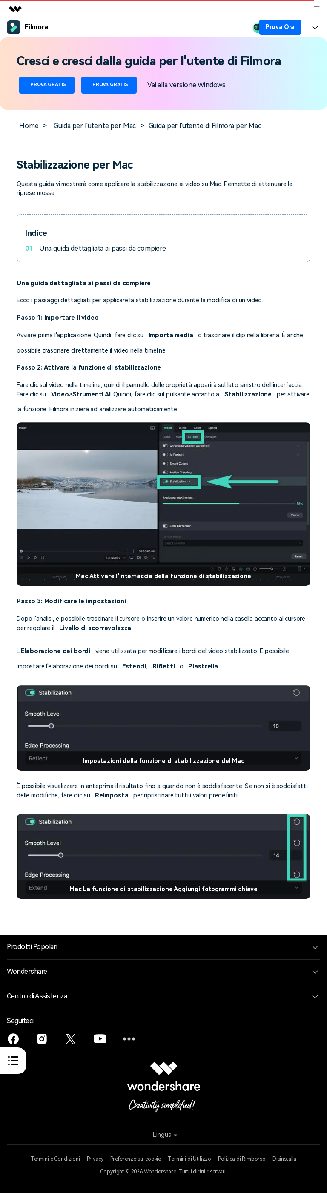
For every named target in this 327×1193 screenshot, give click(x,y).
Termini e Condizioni (55, 1159)
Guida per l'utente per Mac (95, 126)
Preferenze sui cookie (135, 1159)
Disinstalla (284, 1159)
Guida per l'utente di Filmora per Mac (205, 126)
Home (28, 126)
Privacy (95, 1159)
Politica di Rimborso (242, 1159)
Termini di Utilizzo (189, 1159)
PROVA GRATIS (47, 85)
